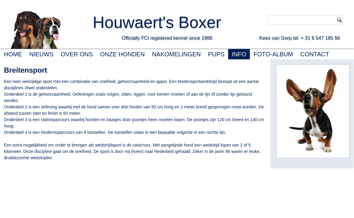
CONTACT (314, 54)
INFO (239, 54)
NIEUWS (41, 54)
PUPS (216, 54)
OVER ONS (77, 54)
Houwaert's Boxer (157, 22)
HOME (13, 54)
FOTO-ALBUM (273, 54)
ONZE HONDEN (122, 54)
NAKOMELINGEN (176, 54)
